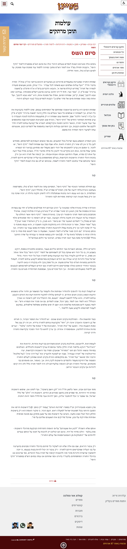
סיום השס (83, 53)
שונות (79, 527)
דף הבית (92, 44)
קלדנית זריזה (119, 495)
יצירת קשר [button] (4, 41)
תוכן (76, 44)
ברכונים (78, 516)
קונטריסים (77, 505)
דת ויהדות (60, 44)
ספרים (79, 500)
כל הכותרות (118, 52)
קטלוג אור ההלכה (72, 495)
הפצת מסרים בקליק (115, 501)
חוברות (78, 511)
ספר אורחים (118, 67)
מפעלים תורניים (35, 44)
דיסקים (78, 521)
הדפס (51, 481)
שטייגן (83, 44)
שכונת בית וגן (118, 73)
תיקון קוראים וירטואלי (114, 47)
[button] (12, 4)
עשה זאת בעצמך (116, 57)
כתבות (70, 44)
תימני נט (120, 62)
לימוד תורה (49, 44)
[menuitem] (112, 47)
